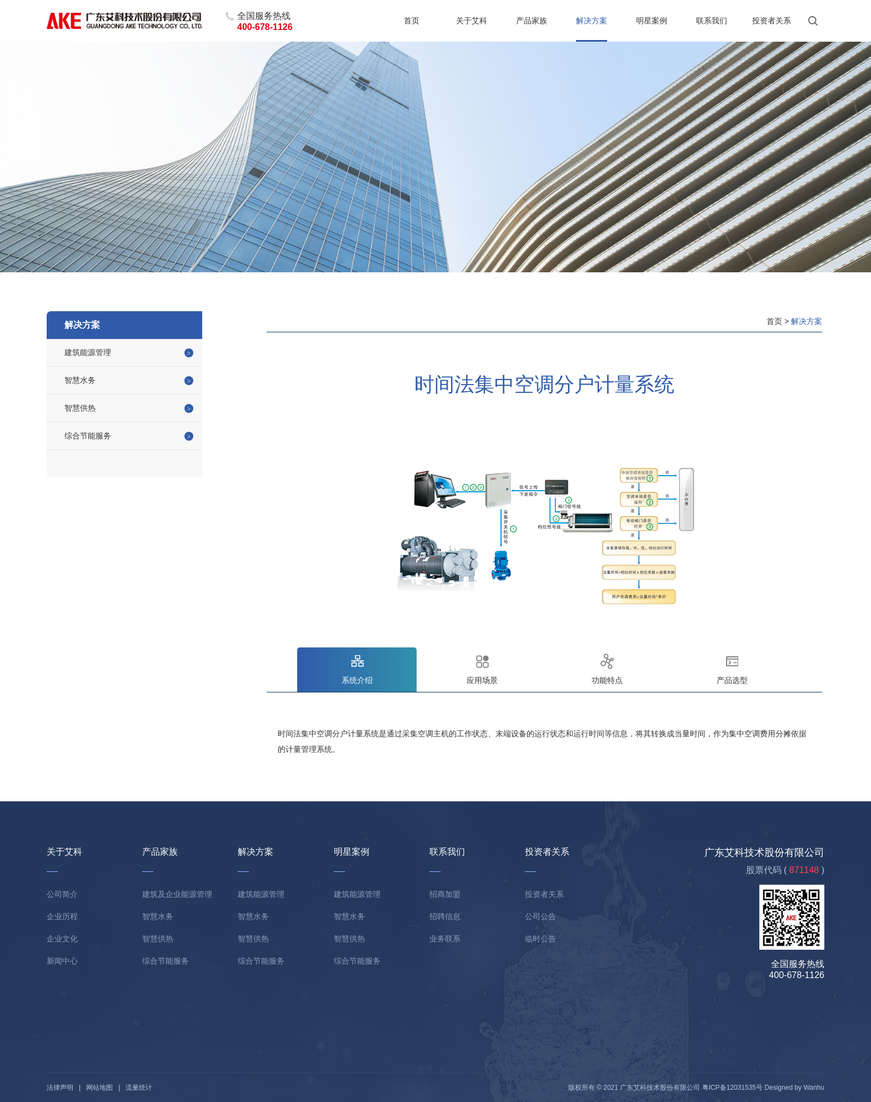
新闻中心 (62, 960)
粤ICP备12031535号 (732, 1087)
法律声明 (60, 1087)
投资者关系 (771, 20)
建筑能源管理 (87, 352)
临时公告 (540, 938)
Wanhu (813, 1087)
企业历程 (62, 916)
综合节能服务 (87, 435)
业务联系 (444, 938)
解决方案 (591, 20)
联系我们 (711, 20)
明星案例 (651, 20)
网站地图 (99, 1087)
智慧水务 (80, 380)
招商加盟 (444, 894)
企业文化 (62, 938)
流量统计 (139, 1087)
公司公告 (540, 916)
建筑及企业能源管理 (177, 894)
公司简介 (62, 894)
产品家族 (531, 20)
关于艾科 (471, 20)
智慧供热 (80, 407)
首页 (411, 20)
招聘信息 (444, 916)
